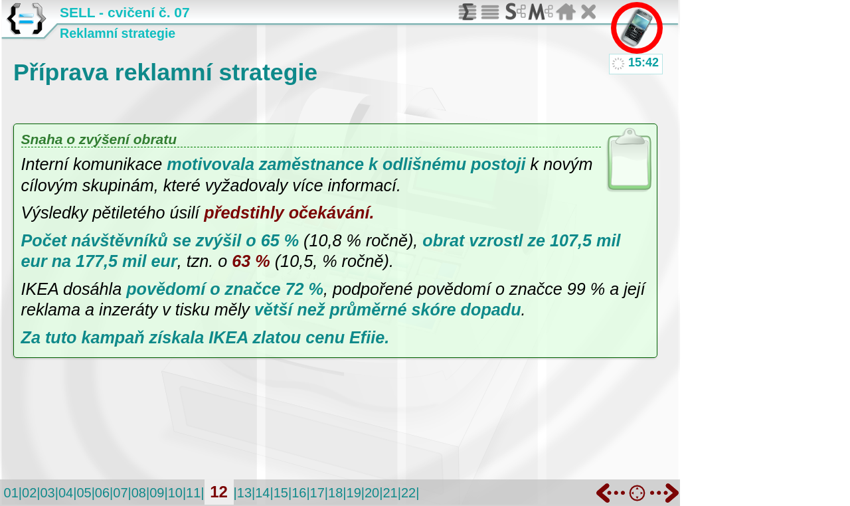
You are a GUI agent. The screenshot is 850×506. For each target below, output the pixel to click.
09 (156, 492)
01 (11, 492)
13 (244, 492)
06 (102, 492)
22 (408, 492)
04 (65, 492)
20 (372, 492)
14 (262, 492)
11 (193, 492)
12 (219, 492)
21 (389, 492)
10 (175, 492)
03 (47, 492)
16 (299, 492)
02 (29, 492)
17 (317, 492)
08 (138, 492)
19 (354, 492)
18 (335, 492)
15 (281, 492)
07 (120, 492)
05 (83, 492)
